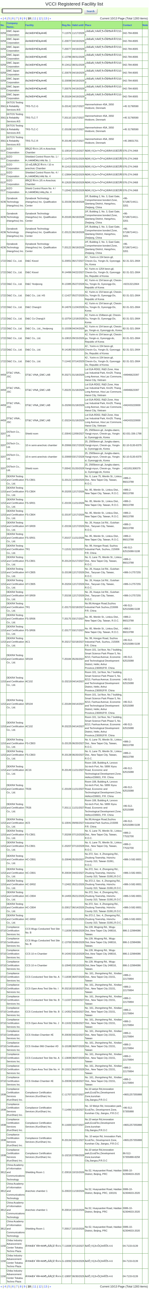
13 (45, 18)
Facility (29, 25)
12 (40, 18)
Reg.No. (66, 25)
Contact (127, 25)
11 (34, 18)
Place (88, 25)
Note (145, 25)
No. (2, 25)
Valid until (77, 25)
